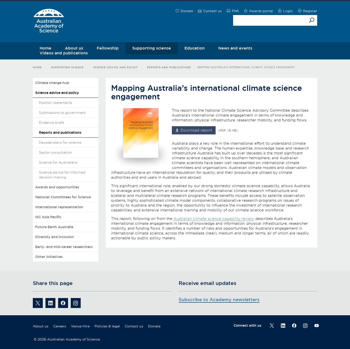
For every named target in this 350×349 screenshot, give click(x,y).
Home (37, 67)
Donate (154, 326)
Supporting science (151, 48)
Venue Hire (80, 326)
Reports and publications (169, 67)
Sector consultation (55, 152)
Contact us (134, 326)
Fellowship (108, 48)
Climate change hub (52, 83)
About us (40, 326)
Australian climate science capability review (214, 219)
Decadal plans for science (60, 142)
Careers (59, 326)
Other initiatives (49, 257)
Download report (196, 130)
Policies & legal (107, 326)
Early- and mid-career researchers (64, 247)
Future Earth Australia (54, 227)
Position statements (55, 103)
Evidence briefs (51, 123)
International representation (59, 207)
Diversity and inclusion (54, 237)
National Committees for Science (63, 197)
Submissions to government (62, 113)
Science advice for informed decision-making (62, 174)
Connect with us (247, 325)
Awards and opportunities (57, 187)
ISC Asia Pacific (48, 217)
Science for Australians (58, 162)
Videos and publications (64, 53)
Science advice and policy (115, 67)
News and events (235, 48)
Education (194, 48)
